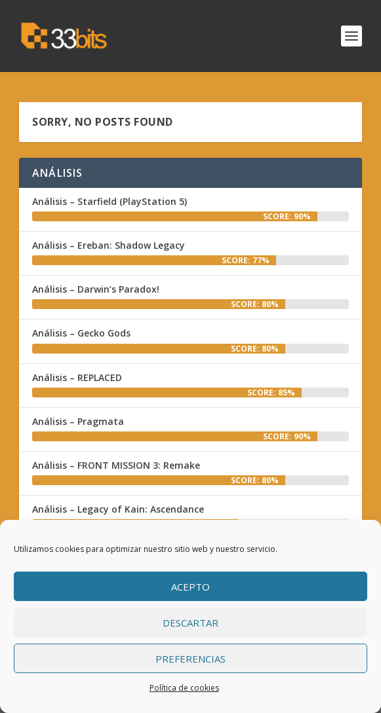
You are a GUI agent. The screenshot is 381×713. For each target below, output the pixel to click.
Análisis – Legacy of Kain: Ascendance (118, 509)
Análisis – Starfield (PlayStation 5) (109, 201)
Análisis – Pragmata (78, 421)
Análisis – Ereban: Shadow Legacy (108, 245)
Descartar (190, 622)
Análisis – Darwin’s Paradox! (95, 289)
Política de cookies (184, 687)
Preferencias (190, 658)
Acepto (190, 586)
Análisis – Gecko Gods (81, 333)
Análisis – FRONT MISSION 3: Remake (116, 465)
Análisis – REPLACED (77, 377)
